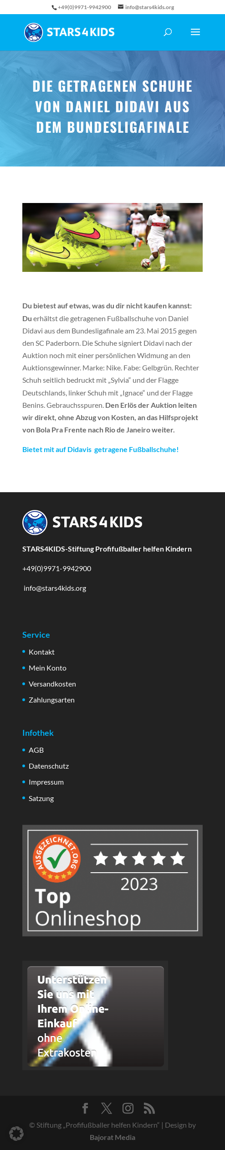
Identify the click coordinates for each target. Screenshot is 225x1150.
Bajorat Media (112, 1137)
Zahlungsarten (52, 699)
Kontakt (42, 651)
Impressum (46, 781)
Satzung (41, 798)
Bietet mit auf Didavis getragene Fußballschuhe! (100, 449)
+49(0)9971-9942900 (56, 568)
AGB (36, 749)
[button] (16, 1133)
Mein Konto (47, 667)
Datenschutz (49, 765)
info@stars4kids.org (54, 587)
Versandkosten (52, 683)
